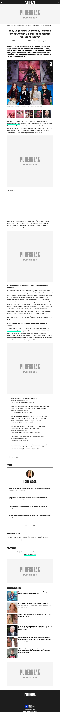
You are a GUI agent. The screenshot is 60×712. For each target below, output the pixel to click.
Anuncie (39, 699)
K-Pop (19, 537)
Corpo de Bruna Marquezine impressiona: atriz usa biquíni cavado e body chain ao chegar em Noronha (34, 638)
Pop (15, 537)
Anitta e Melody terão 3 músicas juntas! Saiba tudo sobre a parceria (34, 615)
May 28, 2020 (30, 402)
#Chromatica (14, 447)
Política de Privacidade (24, 699)
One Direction (15, 552)
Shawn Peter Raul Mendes (28, 552)
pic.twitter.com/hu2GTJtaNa (19, 410)
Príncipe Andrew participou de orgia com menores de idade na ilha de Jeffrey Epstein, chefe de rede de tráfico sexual (35, 628)
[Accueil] (30, 2)
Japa (38, 552)
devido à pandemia (14, 331)
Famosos (45, 537)
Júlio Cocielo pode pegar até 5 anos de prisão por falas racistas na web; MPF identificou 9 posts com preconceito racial (34, 650)
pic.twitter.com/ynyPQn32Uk (36, 447)
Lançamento (32, 537)
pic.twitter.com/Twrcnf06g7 (33, 420)
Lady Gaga (13, 25)
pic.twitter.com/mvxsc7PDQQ (19, 400)
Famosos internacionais (14, 540)
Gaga (50, 130)
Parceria (25, 537)
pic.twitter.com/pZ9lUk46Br (18, 439)
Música (10, 537)
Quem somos (33, 699)
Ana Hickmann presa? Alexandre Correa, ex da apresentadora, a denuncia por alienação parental (34, 604)
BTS (9, 552)
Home (8, 25)
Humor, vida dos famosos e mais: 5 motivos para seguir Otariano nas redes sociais (33, 593)
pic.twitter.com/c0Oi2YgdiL (18, 430)
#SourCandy (20, 420)
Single (39, 537)
